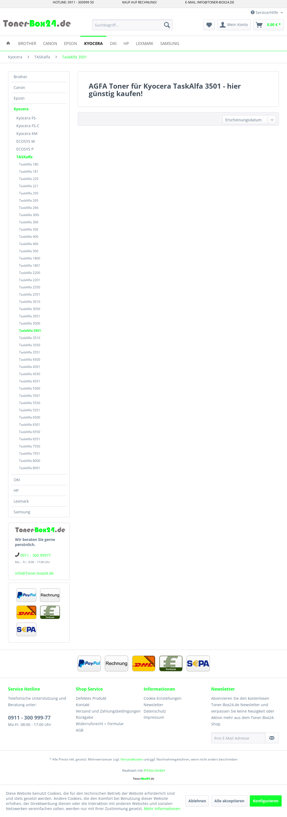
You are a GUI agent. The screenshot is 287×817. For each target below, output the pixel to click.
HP (16, 490)
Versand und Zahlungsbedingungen (108, 711)
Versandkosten (132, 759)
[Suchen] (167, 25)
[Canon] (50, 43)
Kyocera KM (27, 133)
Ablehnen (197, 800)
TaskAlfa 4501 (29, 366)
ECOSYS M (25, 141)
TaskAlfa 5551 (29, 410)
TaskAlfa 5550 (29, 403)
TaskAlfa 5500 (29, 388)
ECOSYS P (24, 149)
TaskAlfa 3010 (29, 301)
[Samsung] (170, 43)
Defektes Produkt (91, 698)
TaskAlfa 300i (29, 215)
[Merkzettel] (209, 25)
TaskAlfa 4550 (29, 374)
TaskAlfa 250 (28, 193)
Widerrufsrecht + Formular (100, 723)
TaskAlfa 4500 (29, 359)
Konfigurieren (265, 800)
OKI (17, 479)
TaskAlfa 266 (28, 207)
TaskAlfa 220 (28, 178)
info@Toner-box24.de (34, 573)
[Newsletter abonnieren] (272, 738)
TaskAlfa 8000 (29, 460)
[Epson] (70, 43)
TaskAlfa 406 (28, 244)
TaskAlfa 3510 (29, 338)
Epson (19, 98)
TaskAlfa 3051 (29, 316)
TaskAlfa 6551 (29, 439)
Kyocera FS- (26, 118)
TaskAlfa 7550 (29, 446)
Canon (19, 87)
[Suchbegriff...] (132, 25)
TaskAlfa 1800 (29, 258)
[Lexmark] (144, 43)
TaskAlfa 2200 (29, 272)
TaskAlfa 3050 (29, 309)
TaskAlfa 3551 (29, 352)
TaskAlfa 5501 (29, 395)
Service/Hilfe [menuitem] (265, 12)
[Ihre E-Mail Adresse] (238, 738)
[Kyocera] (93, 43)
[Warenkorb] (268, 25)
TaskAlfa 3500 (29, 323)
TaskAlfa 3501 (30, 330)
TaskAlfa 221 (28, 186)
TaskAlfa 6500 (29, 417)
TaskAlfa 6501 (29, 424)
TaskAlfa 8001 (29, 468)
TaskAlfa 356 (28, 229)
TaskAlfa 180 (28, 164)
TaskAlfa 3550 (29, 345)
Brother (20, 76)
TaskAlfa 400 (28, 236)
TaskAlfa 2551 (29, 294)
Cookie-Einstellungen (162, 698)
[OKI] (113, 43)
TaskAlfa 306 (28, 222)
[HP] (126, 43)
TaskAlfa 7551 (29, 453)
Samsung (22, 511)
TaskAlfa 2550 (29, 287)
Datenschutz (155, 711)
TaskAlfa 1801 (29, 265)
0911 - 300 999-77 (29, 717)
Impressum (154, 717)
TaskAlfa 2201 (29, 280)
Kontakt (83, 704)
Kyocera (21, 108)
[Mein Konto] (234, 25)
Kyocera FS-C (27, 125)
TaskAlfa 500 (28, 251)
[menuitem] (132, 25)
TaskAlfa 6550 (29, 432)
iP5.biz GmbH (154, 770)
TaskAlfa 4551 (29, 381)
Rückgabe (84, 717)
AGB (79, 730)
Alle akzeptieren (229, 800)
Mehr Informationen (162, 808)
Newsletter (153, 704)
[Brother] (27, 43)
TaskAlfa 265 (28, 200)
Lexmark (21, 501)
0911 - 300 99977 (35, 555)
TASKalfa (24, 156)
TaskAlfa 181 (28, 171)
